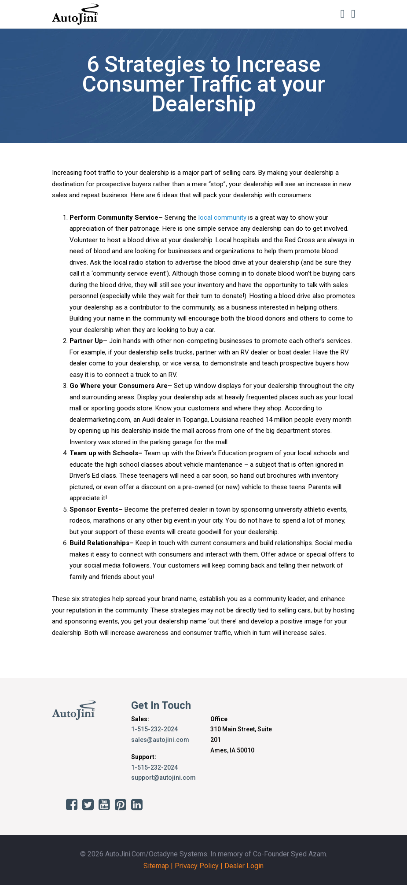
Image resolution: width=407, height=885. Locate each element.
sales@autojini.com (160, 739)
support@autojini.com (163, 777)
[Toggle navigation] (353, 13)
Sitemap (156, 866)
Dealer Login (244, 866)
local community (222, 217)
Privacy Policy (197, 866)
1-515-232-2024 (154, 729)
